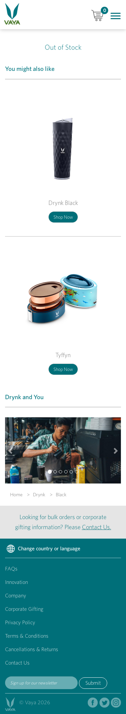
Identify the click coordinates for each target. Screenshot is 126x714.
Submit (93, 683)
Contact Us (17, 663)
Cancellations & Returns (31, 649)
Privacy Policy (20, 622)
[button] (11, 450)
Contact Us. (96, 527)
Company (15, 595)
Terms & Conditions (26, 636)
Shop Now (63, 217)
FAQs (11, 568)
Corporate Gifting (24, 609)
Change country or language (42, 549)
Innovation (16, 582)
